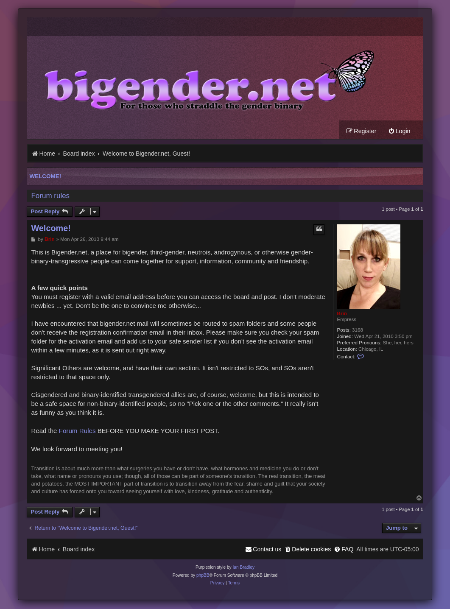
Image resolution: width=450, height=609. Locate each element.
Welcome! (45, 176)
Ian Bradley (243, 567)
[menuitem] (399, 131)
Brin (342, 313)
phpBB (203, 575)
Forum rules (50, 196)
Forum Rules (77, 431)
